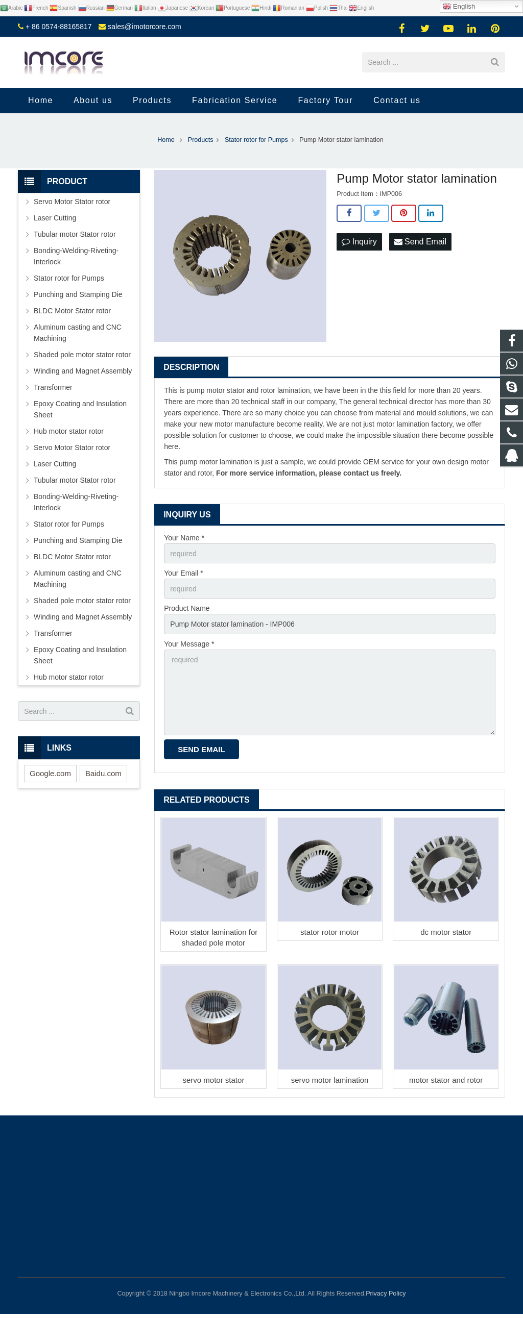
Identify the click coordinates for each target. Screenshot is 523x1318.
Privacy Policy (386, 1293)
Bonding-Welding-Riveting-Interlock (76, 256)
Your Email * (183, 573)
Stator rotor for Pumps (69, 278)
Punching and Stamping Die (78, 294)
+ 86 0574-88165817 (59, 26)
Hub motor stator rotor (69, 431)
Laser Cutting (55, 218)
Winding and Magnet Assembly (83, 371)
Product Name (186, 608)
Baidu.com (103, 773)
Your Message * (189, 644)
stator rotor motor (329, 932)
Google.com (50, 773)
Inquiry (359, 241)
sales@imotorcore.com (144, 26)
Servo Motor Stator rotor (72, 201)
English (459, 7)
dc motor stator (445, 932)
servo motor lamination (330, 1080)
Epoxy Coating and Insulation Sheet (80, 409)
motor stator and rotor (446, 1080)
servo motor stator (214, 1080)
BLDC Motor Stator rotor (72, 311)
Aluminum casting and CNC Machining (78, 332)
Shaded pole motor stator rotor (82, 355)
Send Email (420, 241)
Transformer (53, 387)
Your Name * (184, 538)
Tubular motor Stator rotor (75, 234)
